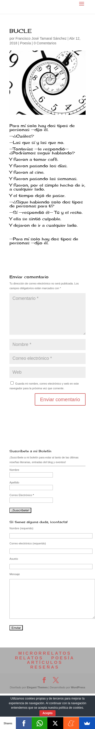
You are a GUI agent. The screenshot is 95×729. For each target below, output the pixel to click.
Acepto (47, 713)
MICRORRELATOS (44, 653)
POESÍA (63, 658)
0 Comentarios (45, 43)
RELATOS (29, 658)
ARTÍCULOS (45, 662)
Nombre (14, 469)
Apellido (14, 482)
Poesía (25, 43)
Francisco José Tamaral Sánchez (40, 38)
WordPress (78, 687)
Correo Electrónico (21, 495)
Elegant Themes (37, 687)
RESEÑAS (44, 667)
